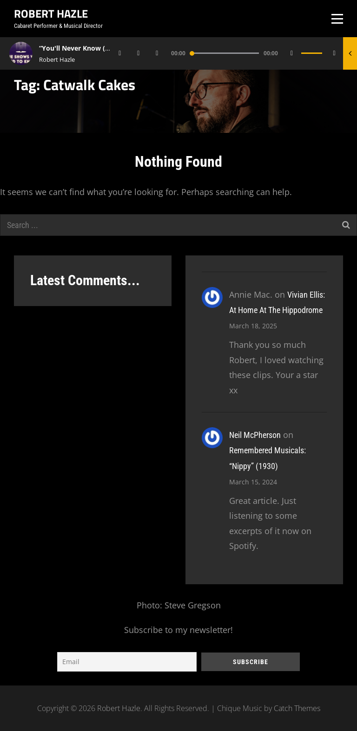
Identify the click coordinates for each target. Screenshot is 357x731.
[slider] (224, 53)
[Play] (138, 53)
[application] (229, 53)
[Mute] (292, 53)
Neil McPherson (255, 435)
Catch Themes (297, 708)
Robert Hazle (51, 13)
